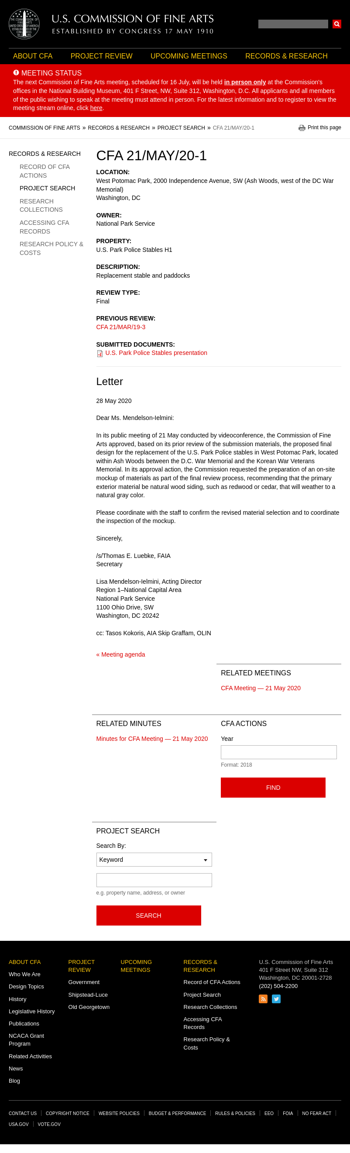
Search (337, 24)
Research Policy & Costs (51, 248)
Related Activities (30, 1056)
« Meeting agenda (120, 654)
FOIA (288, 1113)
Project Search (47, 188)
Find (273, 787)
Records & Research (286, 56)
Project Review (102, 56)
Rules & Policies (235, 1113)
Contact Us (23, 1113)
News (16, 1068)
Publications (24, 1023)
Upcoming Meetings (189, 56)
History (17, 999)
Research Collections (41, 205)
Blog (14, 1080)
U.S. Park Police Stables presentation (156, 352)
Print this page (324, 128)
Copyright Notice (67, 1113)
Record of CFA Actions (44, 171)
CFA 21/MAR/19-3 (121, 327)
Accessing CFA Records (44, 227)
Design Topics (26, 986)
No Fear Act (317, 1113)
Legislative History (32, 1011)
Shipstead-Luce (88, 994)
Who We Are (25, 974)
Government (84, 982)
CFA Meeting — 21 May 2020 (261, 688)
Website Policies (119, 1113)
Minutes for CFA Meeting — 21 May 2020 (152, 738)
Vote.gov (49, 1124)
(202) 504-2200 (278, 986)
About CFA (32, 56)
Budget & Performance (177, 1113)
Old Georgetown (89, 1007)
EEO (269, 1113)
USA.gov (19, 1124)
